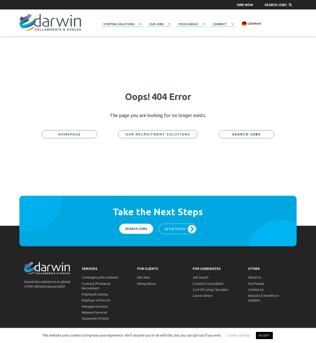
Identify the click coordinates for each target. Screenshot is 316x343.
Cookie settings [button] (238, 335)
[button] (245, 4)
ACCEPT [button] (264, 335)
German (251, 23)
